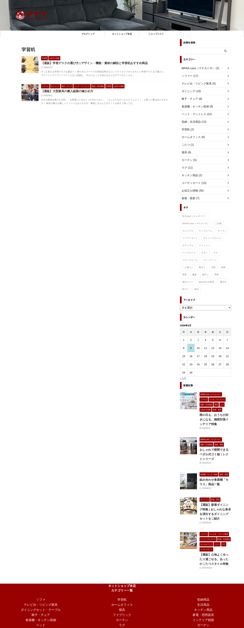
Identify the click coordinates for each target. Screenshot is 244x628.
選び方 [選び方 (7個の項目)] (223, 282)
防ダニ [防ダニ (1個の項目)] (185, 289)
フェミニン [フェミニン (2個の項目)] (204, 245)
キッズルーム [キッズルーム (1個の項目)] (205, 230)
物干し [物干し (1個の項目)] (205, 274)
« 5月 (183, 378)
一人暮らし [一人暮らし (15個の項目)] (187, 267)
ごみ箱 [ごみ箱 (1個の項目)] (218, 223)
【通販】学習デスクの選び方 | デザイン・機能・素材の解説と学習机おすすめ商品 (91, 63)
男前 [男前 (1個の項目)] (216, 274)
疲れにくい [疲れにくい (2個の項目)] (187, 282)
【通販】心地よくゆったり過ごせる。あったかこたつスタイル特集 (215, 546)
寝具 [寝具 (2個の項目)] (184, 274)
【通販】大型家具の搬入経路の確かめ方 (65, 91)
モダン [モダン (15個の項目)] (204, 252)
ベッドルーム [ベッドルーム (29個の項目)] (189, 252)
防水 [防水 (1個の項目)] (196, 289)
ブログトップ (88, 34)
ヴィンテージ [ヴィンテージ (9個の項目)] (210, 260)
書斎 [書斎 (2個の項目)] (194, 274)
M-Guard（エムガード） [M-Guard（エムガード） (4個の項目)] (194, 216)
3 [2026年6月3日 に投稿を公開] (198, 339)
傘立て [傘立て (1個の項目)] (202, 267)
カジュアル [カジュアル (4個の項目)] (187, 230)
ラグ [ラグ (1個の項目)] (215, 252)
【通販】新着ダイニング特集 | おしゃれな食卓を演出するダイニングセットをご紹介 (215, 500)
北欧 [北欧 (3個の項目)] (213, 267)
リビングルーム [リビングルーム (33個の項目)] (190, 260)
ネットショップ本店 (122, 34)
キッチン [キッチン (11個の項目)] (222, 230)
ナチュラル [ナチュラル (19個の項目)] (187, 245)
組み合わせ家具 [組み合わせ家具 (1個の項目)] (206, 282)
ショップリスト (156, 34)
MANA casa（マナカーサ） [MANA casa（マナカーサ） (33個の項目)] (195, 223)
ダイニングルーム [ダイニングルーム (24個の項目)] (212, 238)
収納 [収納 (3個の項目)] (223, 267)
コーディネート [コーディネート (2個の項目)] (190, 238)
